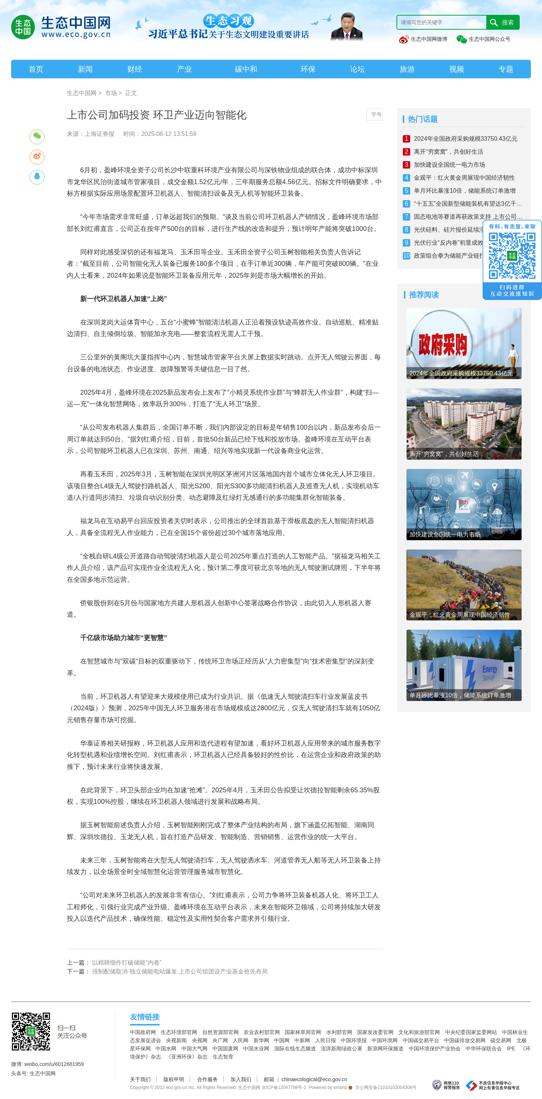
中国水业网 (256, 1048)
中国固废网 (225, 1048)
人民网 (240, 1040)
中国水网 (166, 1048)
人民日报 (325, 1040)
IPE (511, 1048)
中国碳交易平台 (421, 1040)
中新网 (302, 1040)
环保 (308, 69)
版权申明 (173, 1079)
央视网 (200, 1040)
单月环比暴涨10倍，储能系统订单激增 (465, 190)
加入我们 (241, 1079)
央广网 (220, 1040)
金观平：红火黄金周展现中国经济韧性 (464, 178)
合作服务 (207, 1079)
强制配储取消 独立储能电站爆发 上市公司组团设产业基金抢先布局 (180, 971)
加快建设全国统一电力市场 (449, 165)
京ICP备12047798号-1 (284, 1087)
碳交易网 (500, 1040)
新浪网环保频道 (385, 1048)
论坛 (357, 69)
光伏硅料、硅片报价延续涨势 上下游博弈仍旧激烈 (469, 229)
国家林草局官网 (303, 1032)
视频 (456, 69)
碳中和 (246, 69)
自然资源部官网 (220, 1032)
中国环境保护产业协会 (435, 1048)
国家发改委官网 (375, 1032)
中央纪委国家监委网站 (471, 1032)
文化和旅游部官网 (419, 1032)
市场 (111, 93)
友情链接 (145, 1017)
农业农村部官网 (262, 1032)
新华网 (261, 1040)
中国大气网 (195, 1048)
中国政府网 (143, 1032)
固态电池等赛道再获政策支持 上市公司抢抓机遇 (469, 216)
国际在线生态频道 (295, 1048)
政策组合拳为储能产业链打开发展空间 (464, 255)
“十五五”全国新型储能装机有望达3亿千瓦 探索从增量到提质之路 (469, 203)
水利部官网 (339, 1032)
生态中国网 (82, 93)
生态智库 (223, 1057)
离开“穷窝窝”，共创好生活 (448, 152)
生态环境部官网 (179, 1032)
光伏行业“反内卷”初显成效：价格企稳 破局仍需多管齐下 (469, 242)
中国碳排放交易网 (465, 1040)
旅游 (407, 69)
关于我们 (140, 1079)
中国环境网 (385, 1040)
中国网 (282, 1040)
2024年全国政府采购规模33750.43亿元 (465, 139)
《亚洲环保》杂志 (187, 1057)
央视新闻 (176, 1040)
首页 (36, 69)
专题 (506, 69)
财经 (134, 69)
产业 (184, 69)
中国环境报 (354, 1040)
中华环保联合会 (484, 1048)
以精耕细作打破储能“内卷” (126, 962)
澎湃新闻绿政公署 (341, 1048)
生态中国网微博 (422, 39)
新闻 (85, 69)
